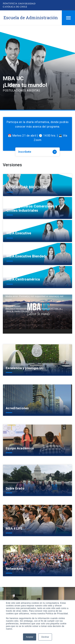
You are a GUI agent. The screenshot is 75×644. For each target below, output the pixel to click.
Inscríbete (37, 152)
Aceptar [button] (29, 637)
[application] (37, 314)
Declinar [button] (45, 637)
